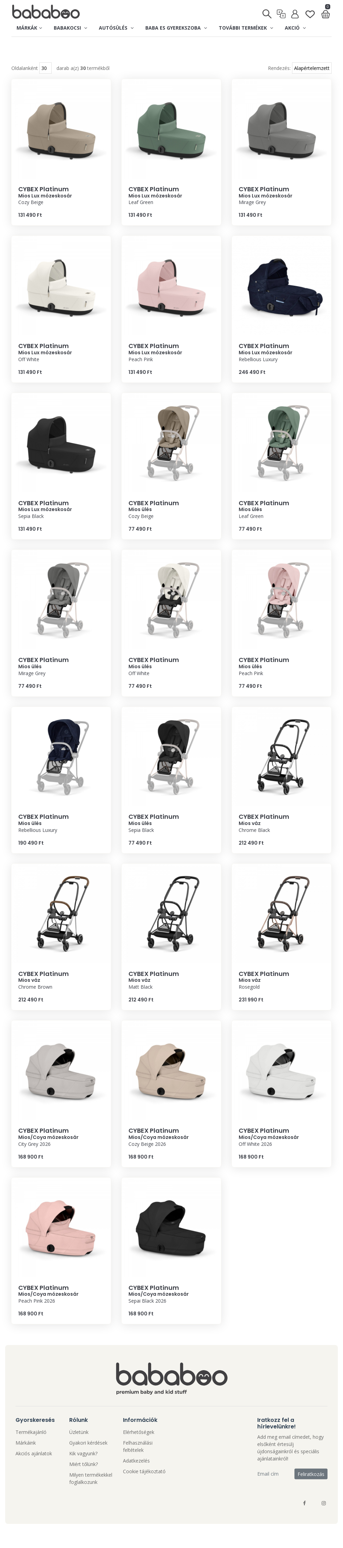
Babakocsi (70, 27)
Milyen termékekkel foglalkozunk (90, 1492)
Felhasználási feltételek (138, 1460)
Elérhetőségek (138, 1446)
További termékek (246, 27)
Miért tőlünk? (83, 1478)
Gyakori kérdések (88, 1456)
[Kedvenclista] (310, 11)
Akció (295, 27)
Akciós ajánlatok (33, 1467)
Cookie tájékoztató (144, 1485)
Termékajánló (30, 1446)
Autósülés (116, 27)
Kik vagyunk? (83, 1467)
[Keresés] (267, 11)
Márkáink (25, 1456)
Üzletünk (79, 1446)
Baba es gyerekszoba (176, 27)
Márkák (29, 27)
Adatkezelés (136, 1474)
